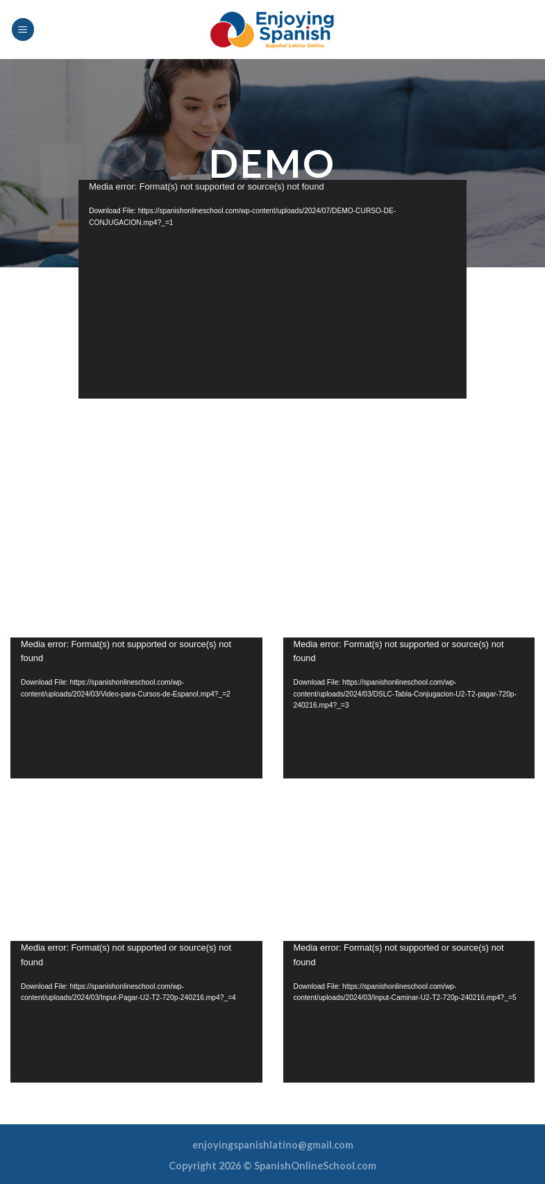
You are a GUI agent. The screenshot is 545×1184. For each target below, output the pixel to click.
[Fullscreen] (448, 385)
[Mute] (426, 385)
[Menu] (23, 29)
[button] (273, 289)
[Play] (96, 385)
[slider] (261, 384)
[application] (272, 289)
